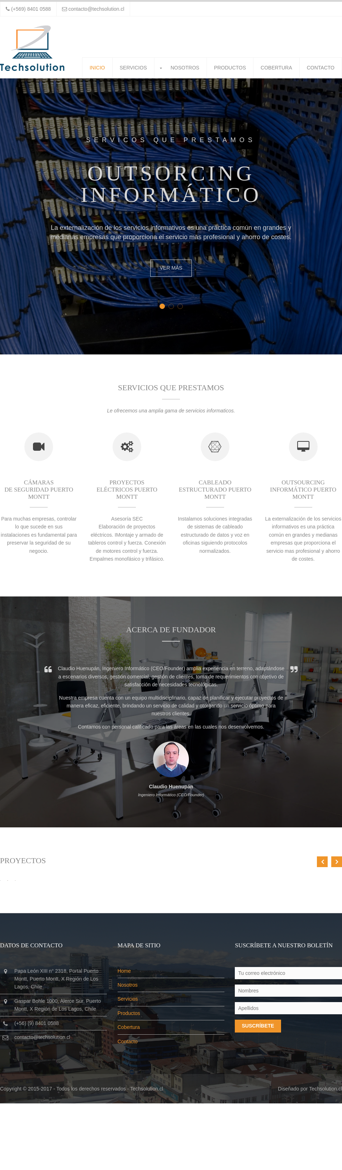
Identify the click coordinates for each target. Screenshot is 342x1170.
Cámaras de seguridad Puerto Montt (38, 491)
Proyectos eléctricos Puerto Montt (126, 491)
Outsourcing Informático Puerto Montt (303, 491)
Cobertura (276, 68)
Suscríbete (258, 1092)
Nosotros (185, 68)
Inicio (97, 68)
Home (124, 1037)
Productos (230, 68)
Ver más (171, 268)
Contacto (320, 68)
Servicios (133, 68)
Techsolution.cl (146, 1155)
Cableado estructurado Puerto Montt (215, 491)
